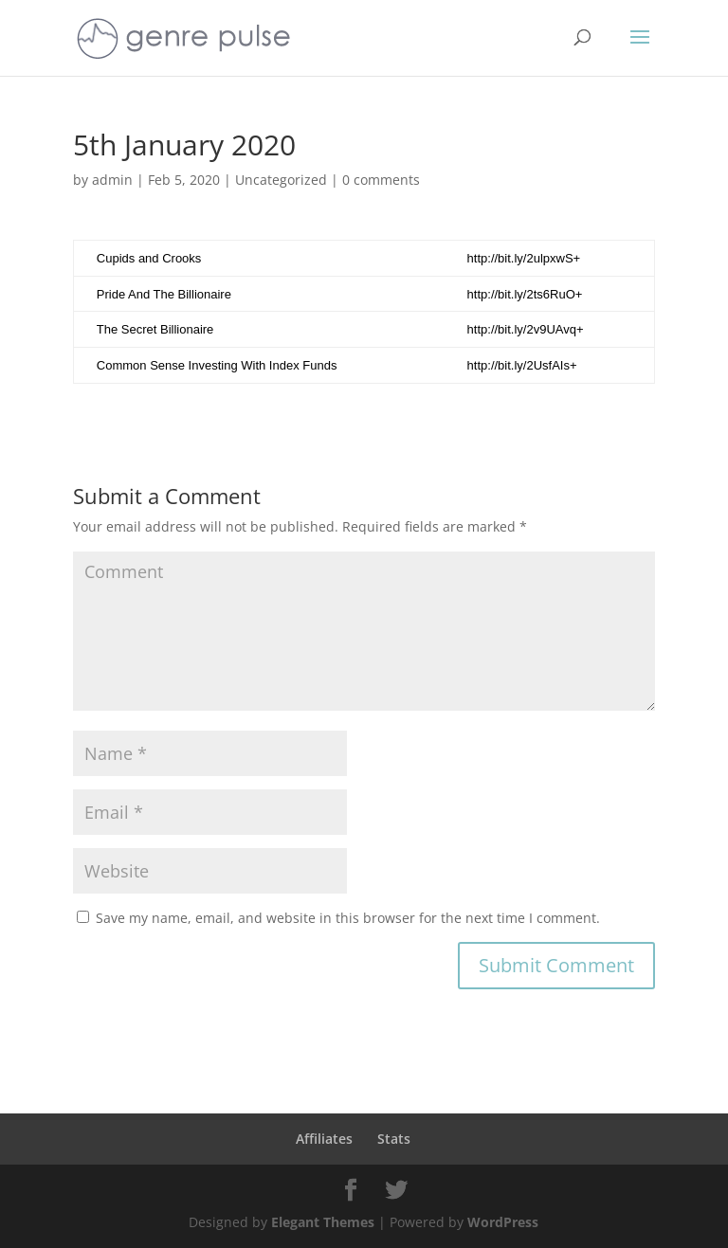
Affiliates (324, 1139)
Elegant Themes (322, 1222)
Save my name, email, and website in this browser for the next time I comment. (348, 918)
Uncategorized (281, 180)
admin (112, 180)
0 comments (381, 180)
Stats (393, 1139)
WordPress (502, 1222)
